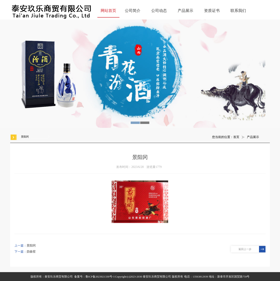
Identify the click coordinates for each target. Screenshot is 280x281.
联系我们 (238, 10)
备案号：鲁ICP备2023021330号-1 (94, 276)
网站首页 (108, 10)
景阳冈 (31, 245)
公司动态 (159, 10)
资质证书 (212, 10)
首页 (236, 137)
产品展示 (185, 10)
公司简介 (132, 10)
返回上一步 (244, 249)
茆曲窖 (31, 251)
